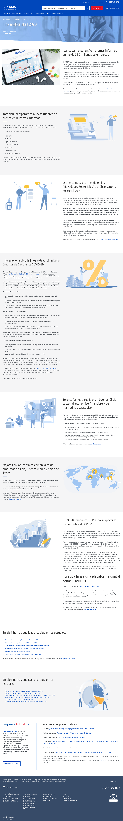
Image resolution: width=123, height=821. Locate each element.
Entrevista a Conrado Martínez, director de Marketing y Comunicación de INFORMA (83, 761)
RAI (24, 809)
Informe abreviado (28, 796)
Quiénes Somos (57, 13)
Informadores (10, 19)
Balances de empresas (29, 798)
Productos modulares (29, 807)
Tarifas (93, 2)
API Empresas (7, 796)
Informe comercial (28, 800)
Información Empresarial (12, 13)
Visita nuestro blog (11, 787)
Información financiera (9, 800)
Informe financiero (28, 803)
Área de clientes (112, 8)
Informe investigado (29, 805)
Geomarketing (47, 796)
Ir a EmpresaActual (11, 773)
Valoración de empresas (70, 800)
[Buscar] (87, 8)
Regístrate (97, 8)
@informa (102, 770)
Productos (28, 13)
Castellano (113, 781)
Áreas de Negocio (42, 13)
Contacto (100, 2)
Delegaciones (67, 796)
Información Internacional (10, 802)
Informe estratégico (29, 802)
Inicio (4, 19)
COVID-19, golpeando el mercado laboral (71, 747)
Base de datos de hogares (50, 798)
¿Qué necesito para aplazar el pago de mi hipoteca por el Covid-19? (71, 738)
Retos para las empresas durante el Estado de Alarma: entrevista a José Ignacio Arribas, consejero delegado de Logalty (80, 752)
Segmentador (47, 800)
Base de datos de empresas (11, 798)
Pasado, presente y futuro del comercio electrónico (74, 742)
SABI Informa (67, 798)
